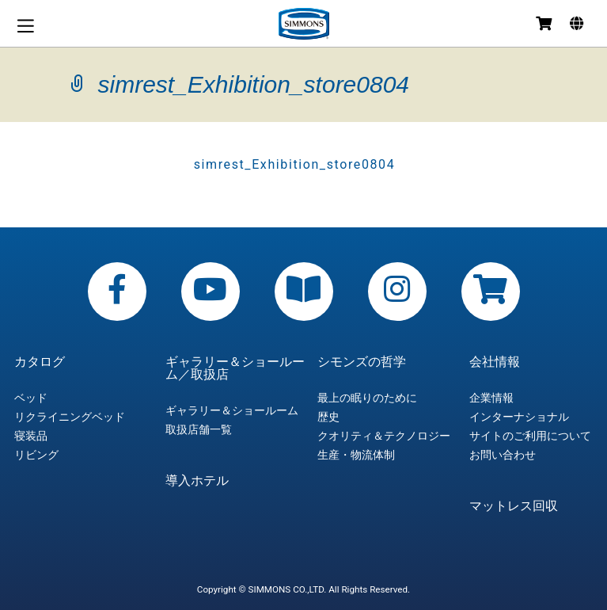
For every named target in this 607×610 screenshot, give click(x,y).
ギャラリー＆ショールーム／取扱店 (235, 368)
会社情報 (494, 362)
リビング (36, 454)
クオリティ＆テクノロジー (383, 435)
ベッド (30, 397)
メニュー (25, 25)
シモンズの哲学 (361, 362)
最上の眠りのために (367, 397)
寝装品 (30, 435)
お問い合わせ (502, 454)
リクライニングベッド (69, 416)
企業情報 (491, 397)
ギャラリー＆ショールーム (231, 410)
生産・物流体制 (356, 454)
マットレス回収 (513, 506)
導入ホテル (197, 481)
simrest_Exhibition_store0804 (295, 164)
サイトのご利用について (530, 435)
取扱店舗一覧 (198, 429)
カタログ (39, 362)
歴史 (328, 416)
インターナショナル (519, 416)
